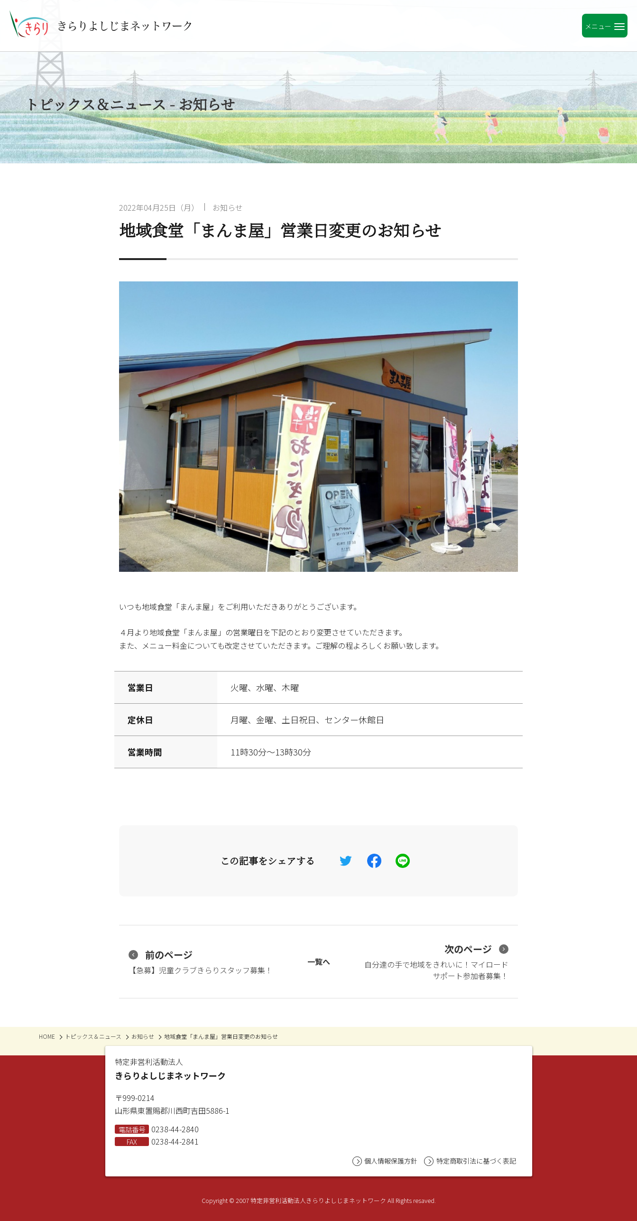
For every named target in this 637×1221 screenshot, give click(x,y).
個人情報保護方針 (384, 1161)
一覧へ (318, 961)
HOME (47, 1036)
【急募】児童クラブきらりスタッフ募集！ (201, 962)
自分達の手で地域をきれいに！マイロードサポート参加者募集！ (436, 961)
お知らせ (227, 207)
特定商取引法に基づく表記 (470, 1161)
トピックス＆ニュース (93, 1036)
